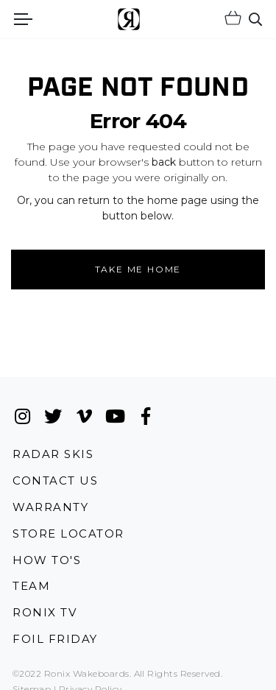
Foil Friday (55, 632)
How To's (47, 553)
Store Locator (68, 526)
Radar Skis (53, 446)
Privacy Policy (90, 682)
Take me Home (138, 269)
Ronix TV (45, 606)
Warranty (50, 500)
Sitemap (32, 682)
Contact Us (55, 474)
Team (31, 579)
